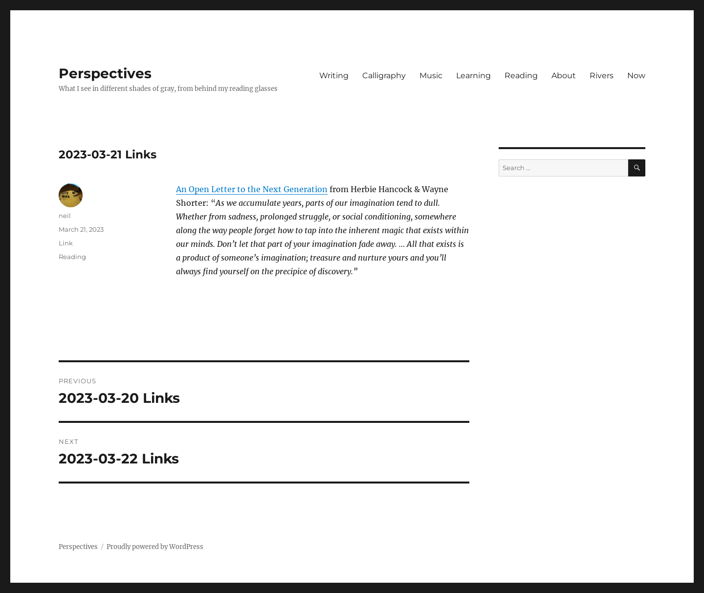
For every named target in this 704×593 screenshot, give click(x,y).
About (563, 75)
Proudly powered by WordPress (155, 547)
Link (66, 243)
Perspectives (105, 73)
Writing (334, 75)
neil (65, 216)
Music (430, 75)
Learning (473, 75)
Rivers (602, 75)
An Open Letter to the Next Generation (252, 189)
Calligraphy (384, 75)
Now (636, 75)
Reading (521, 75)
